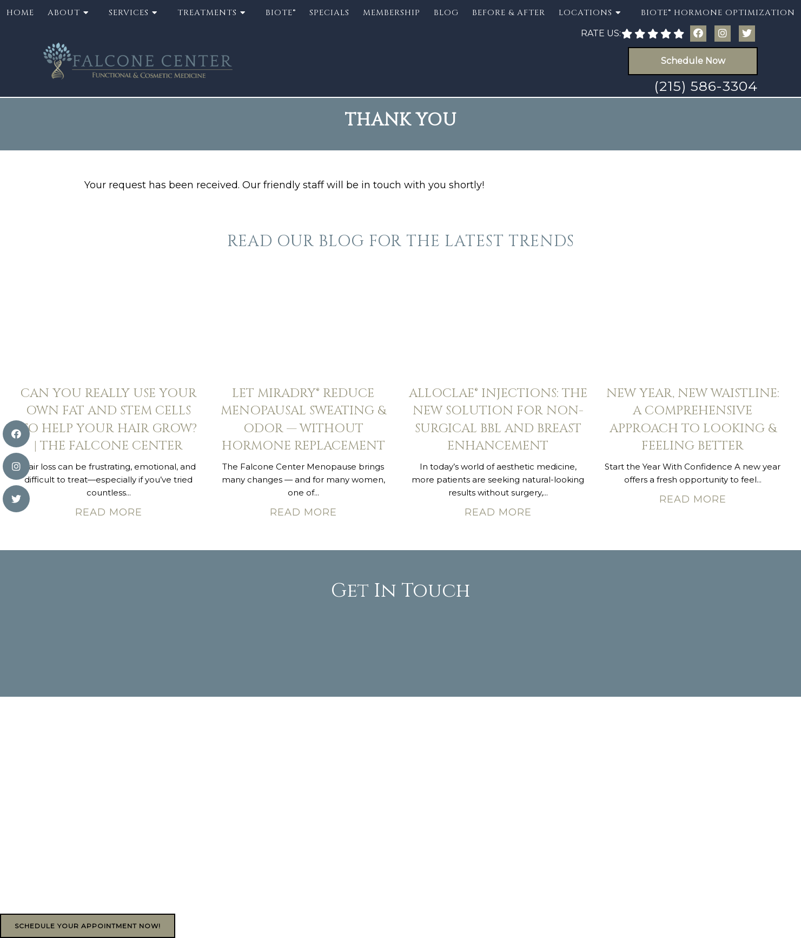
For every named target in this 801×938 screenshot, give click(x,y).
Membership (391, 12)
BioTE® (281, 12)
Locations (585, 12)
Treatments (207, 12)
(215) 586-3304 (706, 86)
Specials (329, 12)
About (64, 12)
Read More (108, 512)
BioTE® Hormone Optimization (718, 12)
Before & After (508, 12)
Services (129, 12)
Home (20, 12)
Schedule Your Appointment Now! (88, 926)
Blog (446, 12)
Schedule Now (693, 61)
